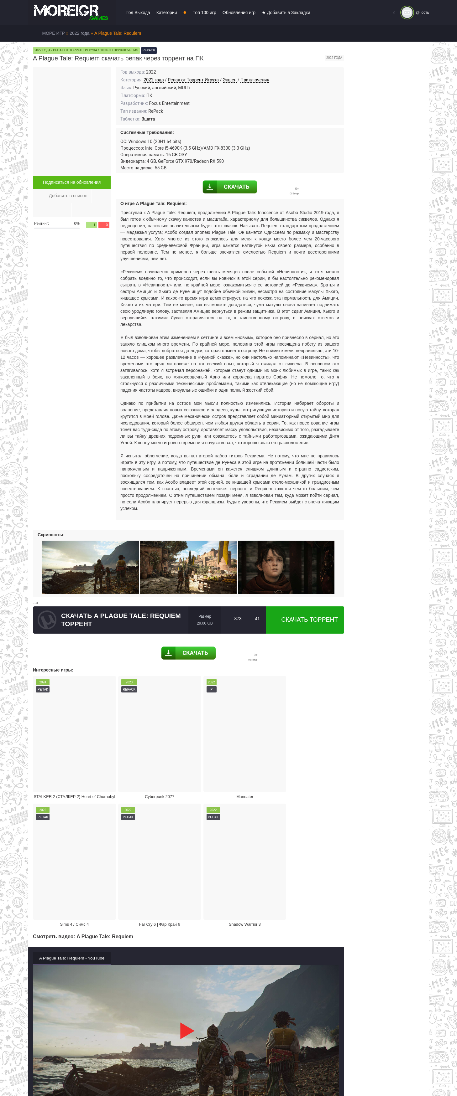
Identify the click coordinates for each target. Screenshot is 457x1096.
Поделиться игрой (224, 931)
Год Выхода (138, 12)
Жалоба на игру (71, 931)
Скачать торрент (305, 619)
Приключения (254, 79)
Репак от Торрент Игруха (193, 79)
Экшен (230, 79)
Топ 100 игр (204, 12)
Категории (166, 12)
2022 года (154, 79)
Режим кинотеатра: (300, 931)
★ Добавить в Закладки (286, 12)
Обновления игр (239, 12)
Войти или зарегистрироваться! (220, 1078)
